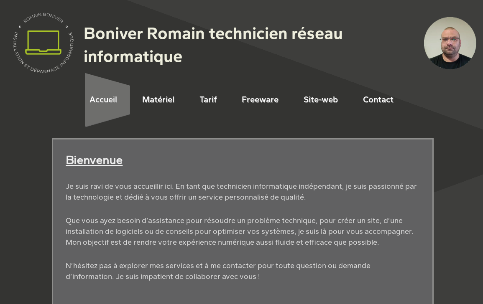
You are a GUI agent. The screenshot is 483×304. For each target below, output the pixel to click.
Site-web (321, 99)
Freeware (260, 99)
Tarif (208, 99)
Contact (378, 99)
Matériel (158, 99)
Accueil (103, 99)
